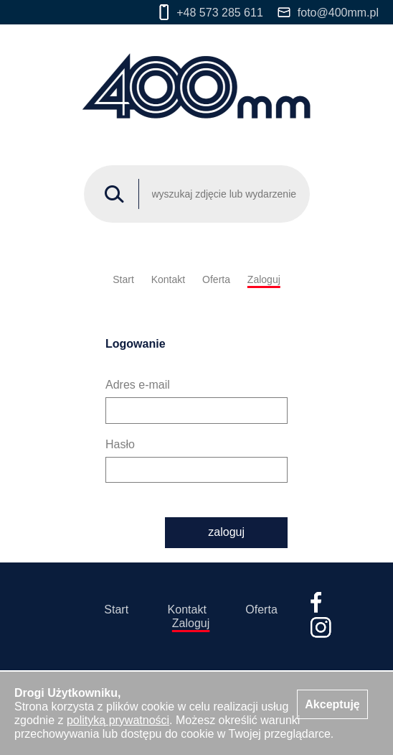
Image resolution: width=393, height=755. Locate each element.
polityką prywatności (118, 720)
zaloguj (226, 532)
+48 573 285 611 (211, 12)
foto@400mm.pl (328, 12)
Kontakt (168, 279)
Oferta (216, 279)
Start (123, 279)
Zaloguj (263, 279)
